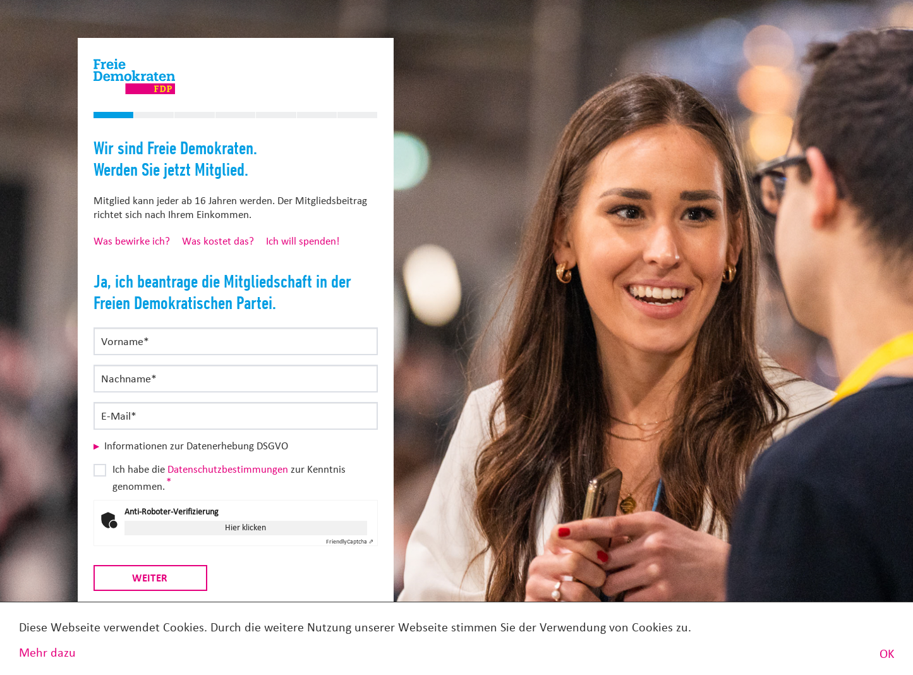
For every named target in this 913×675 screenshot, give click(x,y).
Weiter (149, 577)
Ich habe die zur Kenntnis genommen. (229, 478)
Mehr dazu (47, 652)
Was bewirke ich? (132, 241)
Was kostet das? (218, 241)
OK (887, 654)
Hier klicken (245, 527)
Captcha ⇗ (349, 541)
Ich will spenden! (303, 241)
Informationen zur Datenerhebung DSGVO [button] (196, 446)
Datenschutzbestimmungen (227, 469)
